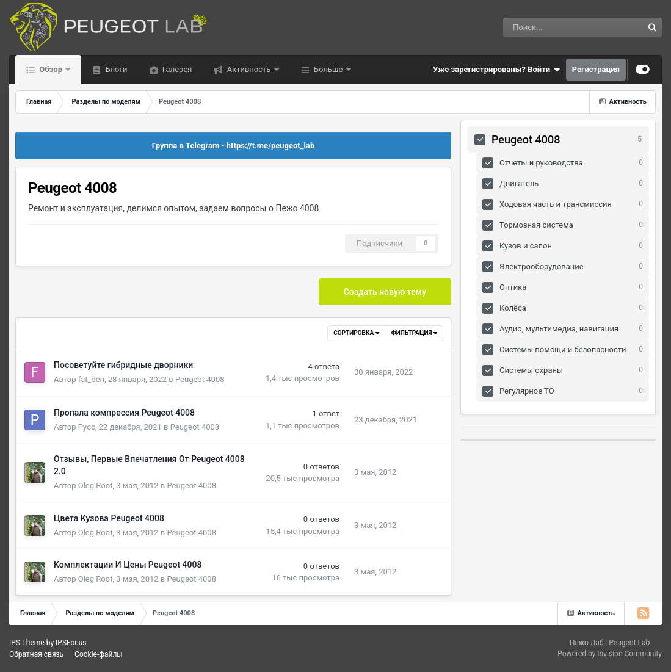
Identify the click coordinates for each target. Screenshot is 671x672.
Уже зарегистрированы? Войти (496, 70)
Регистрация (596, 69)
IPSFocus (71, 642)
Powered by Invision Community (609, 653)
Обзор (50, 69)
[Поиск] (539, 27)
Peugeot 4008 (200, 379)
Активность (248, 69)
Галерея (176, 69)
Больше (328, 69)
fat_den (91, 379)
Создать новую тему (385, 292)
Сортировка (356, 333)
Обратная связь (36, 654)
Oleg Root (95, 485)
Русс (86, 427)
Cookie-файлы (98, 654)
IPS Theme (27, 642)
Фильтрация (414, 333)
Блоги (115, 69)
